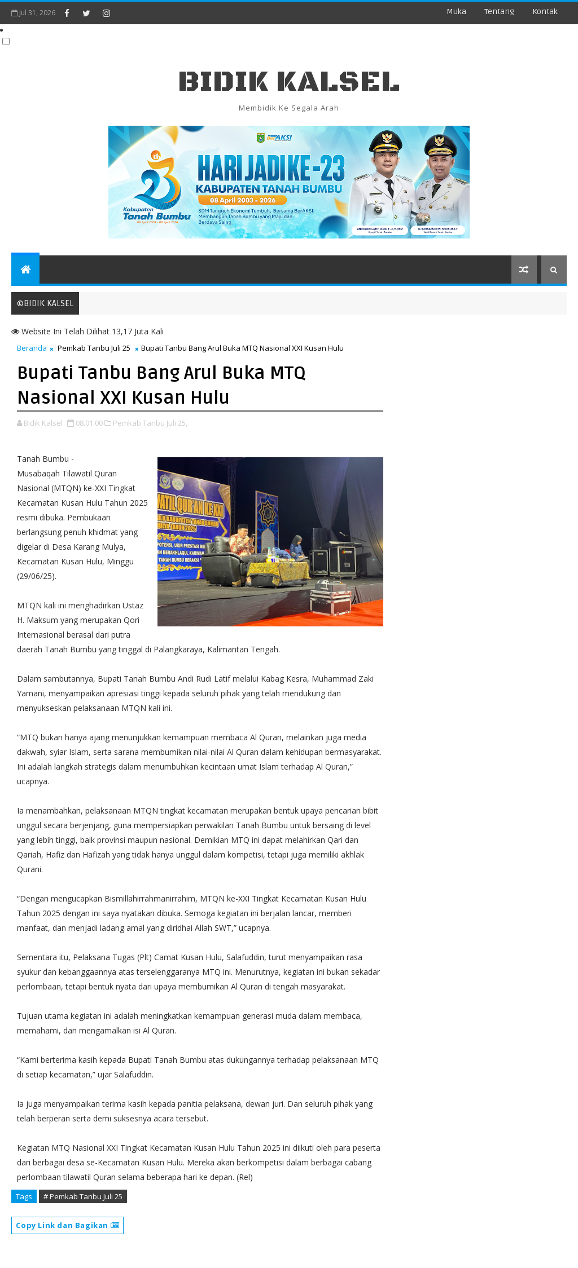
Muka (456, 11)
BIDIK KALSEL (289, 82)
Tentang (499, 11)
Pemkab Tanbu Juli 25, (150, 423)
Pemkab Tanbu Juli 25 (94, 348)
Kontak (545, 11)
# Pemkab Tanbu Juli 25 (82, 1196)
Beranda (32, 348)
